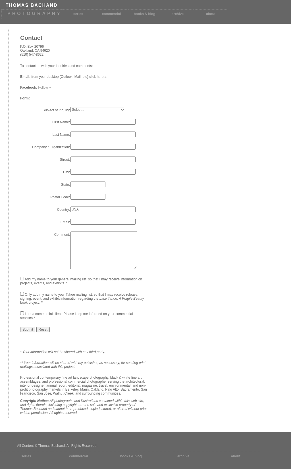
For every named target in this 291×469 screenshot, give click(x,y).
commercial (111, 14)
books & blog (144, 14)
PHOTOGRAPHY (34, 13)
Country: (63, 210)
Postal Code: (60, 197)
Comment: (62, 235)
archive (178, 14)
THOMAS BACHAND (32, 5)
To (22, 66)
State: (65, 185)
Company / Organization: (51, 147)
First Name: (61, 122)
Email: (65, 222)
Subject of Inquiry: (56, 110)
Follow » (44, 87)
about (210, 14)
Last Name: (61, 135)
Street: (65, 160)
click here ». (98, 77)
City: (66, 172)
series (78, 14)
